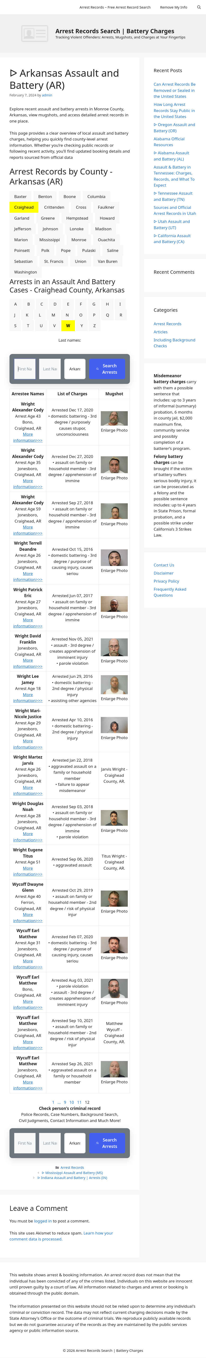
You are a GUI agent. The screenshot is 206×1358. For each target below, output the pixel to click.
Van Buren (108, 261)
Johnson (50, 228)
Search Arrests (106, 369)
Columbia (96, 196)
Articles (161, 332)
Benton (45, 196)
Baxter (20, 196)
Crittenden (54, 207)
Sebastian (23, 261)
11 (79, 1102)
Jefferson (22, 228)
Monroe (78, 239)
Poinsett (22, 250)
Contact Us (164, 565)
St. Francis (53, 261)
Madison (103, 228)
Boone (70, 196)
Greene (48, 218)
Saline (113, 250)
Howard (107, 218)
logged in (43, 1221)
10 (71, 1102)
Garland (21, 218)
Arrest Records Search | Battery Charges (114, 31)
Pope (66, 250)
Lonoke (77, 228)
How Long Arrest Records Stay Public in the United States (174, 110)
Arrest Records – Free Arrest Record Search (115, 7)
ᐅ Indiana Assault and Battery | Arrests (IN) (72, 1178)
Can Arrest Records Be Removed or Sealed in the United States (175, 90)
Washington (25, 272)
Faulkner (106, 207)
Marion (21, 239)
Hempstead (77, 218)
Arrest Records (72, 1167)
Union (80, 261)
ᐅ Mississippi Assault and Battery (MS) (72, 1172)
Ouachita (106, 239)
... (59, 1102)
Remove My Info (173, 7)
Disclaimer (164, 573)
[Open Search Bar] (199, 7)
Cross (81, 207)
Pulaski (89, 250)
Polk (45, 250)
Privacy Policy (166, 581)
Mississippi (49, 239)
